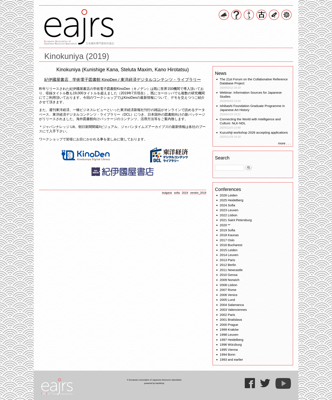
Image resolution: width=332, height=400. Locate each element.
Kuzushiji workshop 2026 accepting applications (254, 132)
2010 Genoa (229, 275)
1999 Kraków (229, 329)
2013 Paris (227, 260)
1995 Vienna (229, 349)
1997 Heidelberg (231, 339)
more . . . (284, 143)
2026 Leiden (229, 195)
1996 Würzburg (231, 344)
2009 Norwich (229, 280)
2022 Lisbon (228, 215)
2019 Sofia (227, 230)
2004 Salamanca (232, 305)
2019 (185, 192)
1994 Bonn (227, 354)
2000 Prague (229, 324)
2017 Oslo (227, 240)
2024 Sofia (227, 205)
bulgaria (167, 192)
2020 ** (225, 225)
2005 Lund (227, 299)
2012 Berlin (228, 265)
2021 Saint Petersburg (236, 220)
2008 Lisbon (228, 285)
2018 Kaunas (229, 235)
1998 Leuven (229, 334)
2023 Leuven (229, 210)
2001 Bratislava (231, 319)
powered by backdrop (154, 383)
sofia (177, 192)
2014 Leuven (229, 255)
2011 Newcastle (231, 270)
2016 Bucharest (231, 245)
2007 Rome (228, 290)
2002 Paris (227, 314)
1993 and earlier (231, 359)
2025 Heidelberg (231, 200)
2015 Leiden (229, 250)
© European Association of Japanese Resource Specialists (154, 380)
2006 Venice (229, 295)
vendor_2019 (198, 192)
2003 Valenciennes (233, 309)
